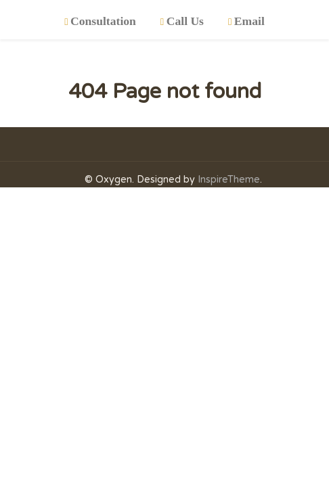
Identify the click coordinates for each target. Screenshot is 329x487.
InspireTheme (229, 179)
